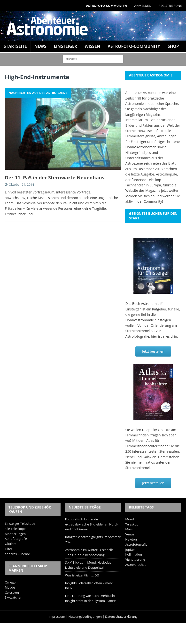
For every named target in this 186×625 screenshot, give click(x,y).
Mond (129, 519)
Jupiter (130, 549)
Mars (128, 529)
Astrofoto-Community (134, 46)
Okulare (10, 544)
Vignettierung (135, 559)
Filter (8, 549)
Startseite (15, 46)
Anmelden (142, 5)
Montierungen (15, 534)
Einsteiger (65, 46)
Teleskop (131, 524)
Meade (10, 587)
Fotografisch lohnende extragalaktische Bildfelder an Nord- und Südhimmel (91, 524)
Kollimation (133, 554)
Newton (131, 539)
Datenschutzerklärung (121, 616)
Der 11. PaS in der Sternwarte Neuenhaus (54, 177)
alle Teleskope (15, 528)
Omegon (11, 582)
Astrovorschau (135, 564)
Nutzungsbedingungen (85, 616)
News (40, 46)
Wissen (92, 46)
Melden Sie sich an (140, 196)
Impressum (56, 616)
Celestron (12, 592)
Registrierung (170, 5)
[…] (36, 214)
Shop (173, 46)
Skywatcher (13, 597)
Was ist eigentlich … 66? (82, 575)
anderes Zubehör (17, 554)
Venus (129, 534)
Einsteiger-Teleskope (20, 523)
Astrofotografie (16, 538)
